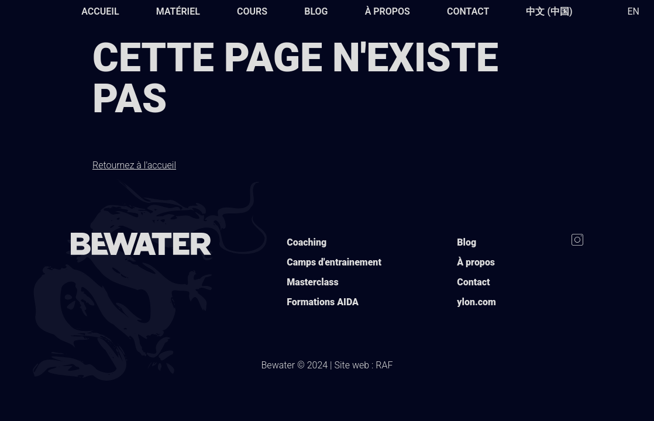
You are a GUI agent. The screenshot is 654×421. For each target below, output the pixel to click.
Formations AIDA (323, 302)
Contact (468, 11)
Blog (316, 11)
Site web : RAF (364, 365)
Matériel (178, 11)
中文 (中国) (549, 11)
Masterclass (312, 282)
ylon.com (476, 302)
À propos (387, 11)
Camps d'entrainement (334, 262)
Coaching (306, 242)
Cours (252, 11)
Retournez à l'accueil (134, 165)
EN (633, 11)
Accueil (100, 11)
